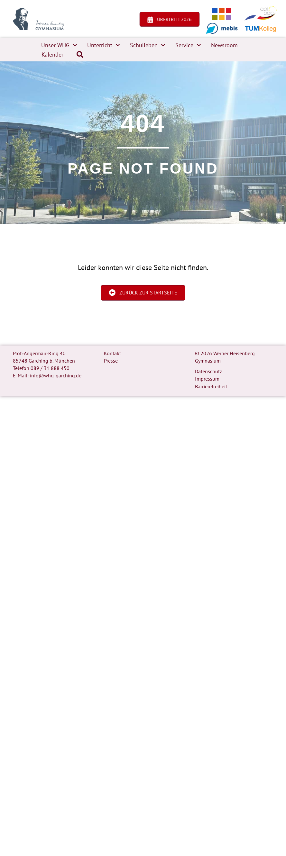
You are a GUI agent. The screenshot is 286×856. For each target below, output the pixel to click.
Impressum (207, 378)
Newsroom (224, 45)
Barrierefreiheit (211, 386)
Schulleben (144, 45)
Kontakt (112, 353)
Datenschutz (208, 371)
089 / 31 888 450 (50, 368)
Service (184, 45)
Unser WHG (55, 45)
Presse (111, 360)
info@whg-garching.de (55, 375)
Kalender (52, 54)
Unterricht (99, 45)
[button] (74, 45)
